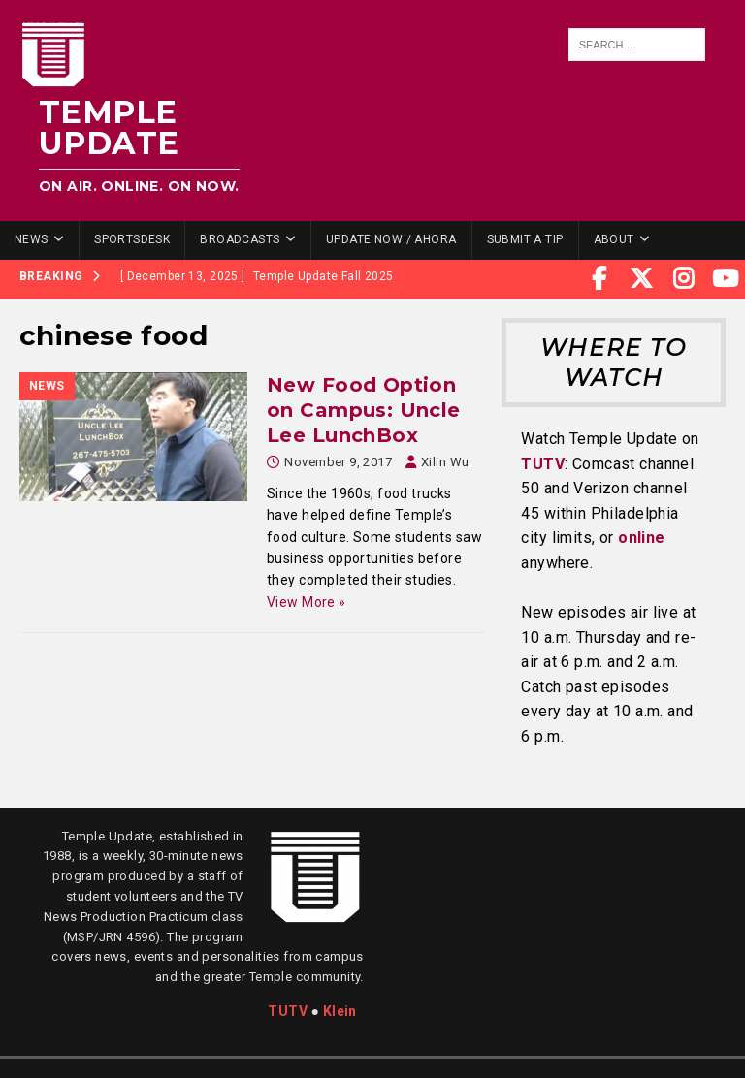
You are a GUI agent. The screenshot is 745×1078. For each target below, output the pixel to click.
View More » (306, 602)
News (32, 239)
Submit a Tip (525, 239)
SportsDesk (132, 239)
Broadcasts (239, 239)
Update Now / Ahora (391, 239)
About (614, 239)
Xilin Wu (445, 462)
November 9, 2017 (338, 462)
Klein (340, 1011)
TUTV (543, 464)
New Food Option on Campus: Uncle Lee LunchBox (364, 410)
